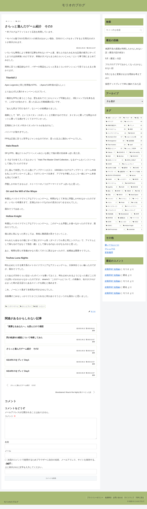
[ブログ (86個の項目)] (127, 118)
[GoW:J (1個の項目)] (113, 225)
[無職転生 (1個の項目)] (123, 218)
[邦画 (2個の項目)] (110, 195)
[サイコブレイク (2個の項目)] (114, 206)
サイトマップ (128, 502)
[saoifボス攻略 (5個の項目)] (112, 168)
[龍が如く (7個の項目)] (122, 156)
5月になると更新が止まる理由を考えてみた (123, 76)
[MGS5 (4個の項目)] (137, 179)
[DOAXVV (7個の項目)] (136, 156)
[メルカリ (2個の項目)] (111, 198)
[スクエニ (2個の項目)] (124, 198)
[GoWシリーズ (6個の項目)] (114, 160)
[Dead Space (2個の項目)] (135, 195)
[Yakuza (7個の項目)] (110, 152)
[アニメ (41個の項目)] (135, 125)
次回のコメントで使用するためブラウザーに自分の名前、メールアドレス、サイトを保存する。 (51, 464)
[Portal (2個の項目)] (124, 202)
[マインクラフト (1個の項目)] (133, 206)
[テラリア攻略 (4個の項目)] (136, 171)
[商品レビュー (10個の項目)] (114, 148)
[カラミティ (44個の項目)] (133, 121)
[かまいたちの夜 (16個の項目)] (133, 137)
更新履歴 (109, 252)
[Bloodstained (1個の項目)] (125, 214)
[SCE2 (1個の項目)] (137, 222)
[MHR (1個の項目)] (138, 214)
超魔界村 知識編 (112, 269)
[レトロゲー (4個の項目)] (124, 179)
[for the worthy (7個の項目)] (136, 152)
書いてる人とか (112, 245)
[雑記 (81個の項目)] (138, 118)
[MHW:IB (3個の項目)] (136, 187)
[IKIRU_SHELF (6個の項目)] (133, 160)
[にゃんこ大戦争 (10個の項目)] (133, 148)
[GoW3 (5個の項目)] (113, 164)
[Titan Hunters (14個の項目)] (115, 145)
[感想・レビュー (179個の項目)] (113, 118)
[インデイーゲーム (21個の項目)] (116, 133)
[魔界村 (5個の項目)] (126, 168)
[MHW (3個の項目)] (119, 191)
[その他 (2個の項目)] (136, 202)
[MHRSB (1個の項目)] (111, 218)
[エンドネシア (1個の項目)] (133, 210)
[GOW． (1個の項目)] (111, 222)
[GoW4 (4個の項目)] (110, 179)
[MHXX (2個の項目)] (121, 195)
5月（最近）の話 (113, 58)
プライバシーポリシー (92, 502)
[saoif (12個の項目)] (135, 145)
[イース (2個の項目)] (137, 198)
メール (8, 455)
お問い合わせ (116, 502)
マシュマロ (110, 249)
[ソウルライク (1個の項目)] (114, 210)
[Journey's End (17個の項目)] (114, 137)
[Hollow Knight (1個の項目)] (132, 225)
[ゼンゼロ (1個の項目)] (124, 222)
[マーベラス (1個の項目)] (136, 218)
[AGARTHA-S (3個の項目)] (133, 183)
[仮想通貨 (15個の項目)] (134, 141)
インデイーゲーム (12, 306)
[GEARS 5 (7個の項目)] (122, 152)
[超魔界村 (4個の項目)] (122, 171)
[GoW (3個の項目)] (123, 187)
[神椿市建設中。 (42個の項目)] (116, 125)
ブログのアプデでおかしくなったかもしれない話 (123, 66)
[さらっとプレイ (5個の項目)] (132, 164)
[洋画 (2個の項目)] (138, 191)
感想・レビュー (39, 306)
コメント (10, 417)
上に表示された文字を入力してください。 (24, 471)
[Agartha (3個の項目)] (111, 187)
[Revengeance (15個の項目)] (115, 141)
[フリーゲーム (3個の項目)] (114, 183)
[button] (141, 30)
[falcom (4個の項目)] (136, 175)
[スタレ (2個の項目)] (111, 202)
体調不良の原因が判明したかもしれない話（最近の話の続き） (123, 51)
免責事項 (105, 502)
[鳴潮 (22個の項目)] (135, 129)
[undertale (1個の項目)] (134, 229)
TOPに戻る (139, 502)
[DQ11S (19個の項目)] (135, 133)
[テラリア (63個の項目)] (114, 121)
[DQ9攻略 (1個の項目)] (111, 214)
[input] (124, 30)
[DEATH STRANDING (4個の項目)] (116, 175)
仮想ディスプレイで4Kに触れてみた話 (123, 84)
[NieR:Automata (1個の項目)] (115, 229)
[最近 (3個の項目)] (109, 191)
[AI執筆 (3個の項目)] (129, 191)
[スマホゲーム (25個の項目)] (116, 129)
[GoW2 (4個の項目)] (137, 168)
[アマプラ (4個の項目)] (110, 171)
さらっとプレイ (26, 306)
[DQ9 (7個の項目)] (110, 156)
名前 (7, 446)
